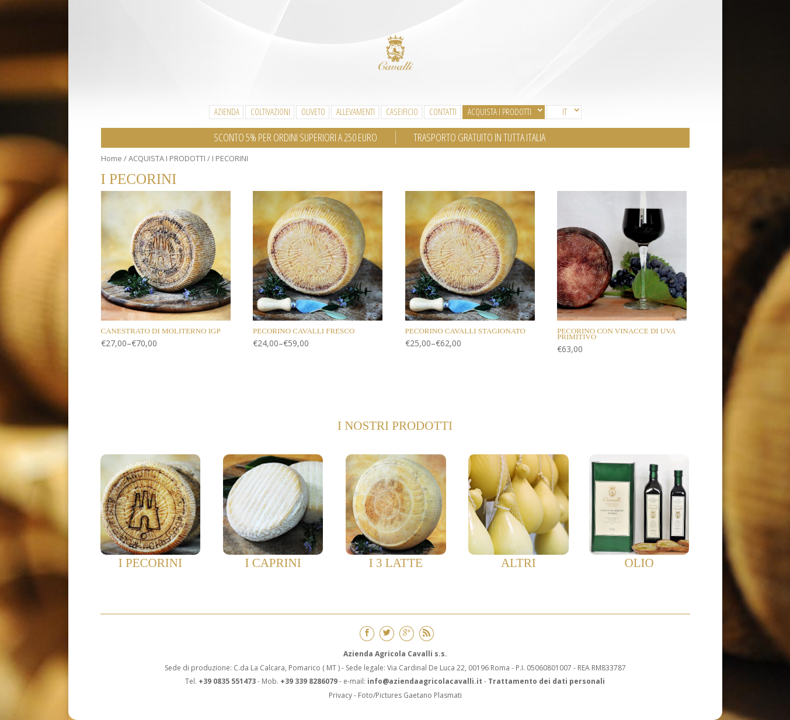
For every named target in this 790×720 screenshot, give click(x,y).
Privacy (340, 695)
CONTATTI (443, 111)
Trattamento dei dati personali (546, 681)
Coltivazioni (270, 111)
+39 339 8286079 (308, 681)
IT (564, 111)
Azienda (226, 111)
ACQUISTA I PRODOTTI (499, 111)
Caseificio (402, 111)
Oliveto (313, 111)
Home (111, 158)
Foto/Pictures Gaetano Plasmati (410, 695)
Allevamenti (355, 111)
